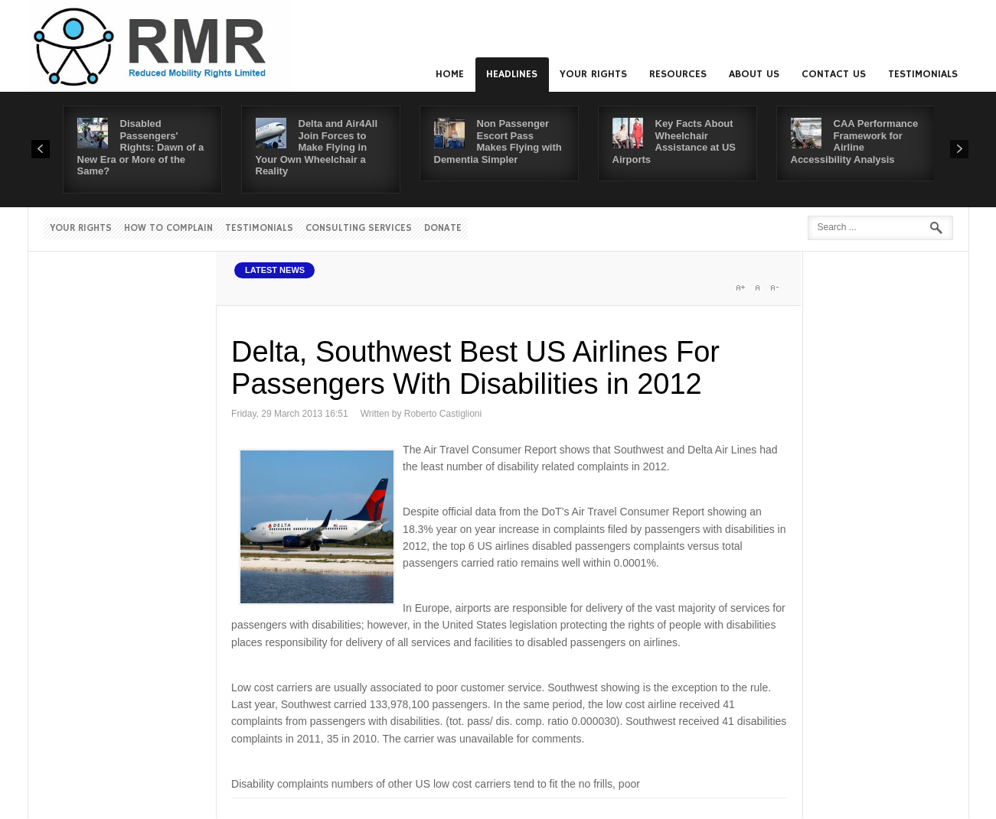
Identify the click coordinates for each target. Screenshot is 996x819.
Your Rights (593, 74)
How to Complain (168, 228)
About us (754, 74)
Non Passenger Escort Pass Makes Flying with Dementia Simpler (498, 141)
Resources (678, 74)
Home (450, 74)
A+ (740, 287)
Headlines (511, 74)
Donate (443, 228)
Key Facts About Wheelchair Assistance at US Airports (674, 141)
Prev (41, 149)
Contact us (834, 74)
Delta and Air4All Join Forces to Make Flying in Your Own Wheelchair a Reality (317, 147)
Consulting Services (358, 228)
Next (959, 149)
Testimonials (923, 74)
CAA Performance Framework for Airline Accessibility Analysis (855, 141)
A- (774, 287)
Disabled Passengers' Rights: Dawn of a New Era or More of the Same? (140, 147)
